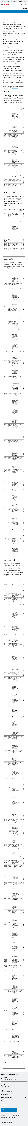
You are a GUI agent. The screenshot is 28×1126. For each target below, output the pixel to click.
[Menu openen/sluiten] (25, 4)
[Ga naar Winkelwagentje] (17, 4)
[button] (14, 1078)
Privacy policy (13, 37)
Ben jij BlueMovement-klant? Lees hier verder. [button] (14, 1)
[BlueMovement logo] (5, 4)
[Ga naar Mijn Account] (21, 4)
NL (4, 1105)
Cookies (5, 37)
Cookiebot (15, 88)
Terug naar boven (8, 1110)
